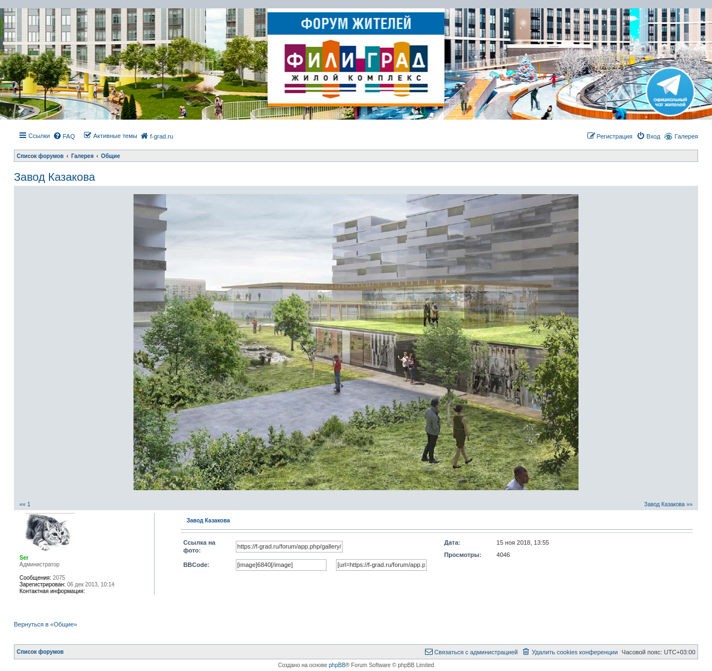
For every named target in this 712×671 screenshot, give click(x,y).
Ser (23, 558)
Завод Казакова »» (668, 504)
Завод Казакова (54, 177)
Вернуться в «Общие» (45, 624)
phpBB (337, 665)
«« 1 (24, 504)
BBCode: (196, 564)
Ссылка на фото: (199, 546)
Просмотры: (462, 554)
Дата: (452, 542)
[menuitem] (64, 136)
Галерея (686, 136)
